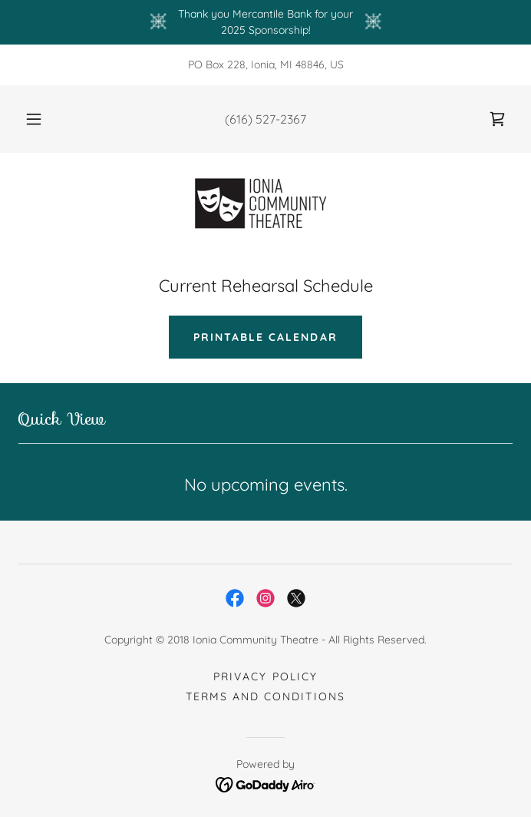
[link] (497, 119)
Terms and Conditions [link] (265, 696)
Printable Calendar (265, 337)
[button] (41, 119)
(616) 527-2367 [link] (265, 119)
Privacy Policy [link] (265, 676)
